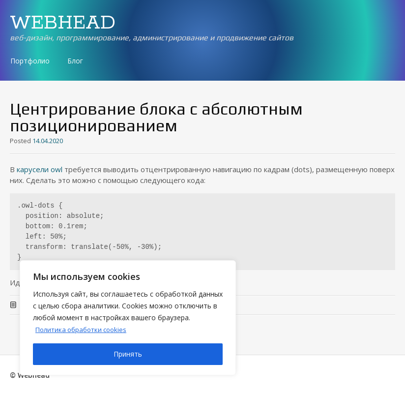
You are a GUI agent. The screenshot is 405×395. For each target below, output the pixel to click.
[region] (128, 317)
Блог (75, 60)
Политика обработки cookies (84, 329)
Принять (128, 354)
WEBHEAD (63, 23)
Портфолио (30, 60)
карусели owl (39, 169)
